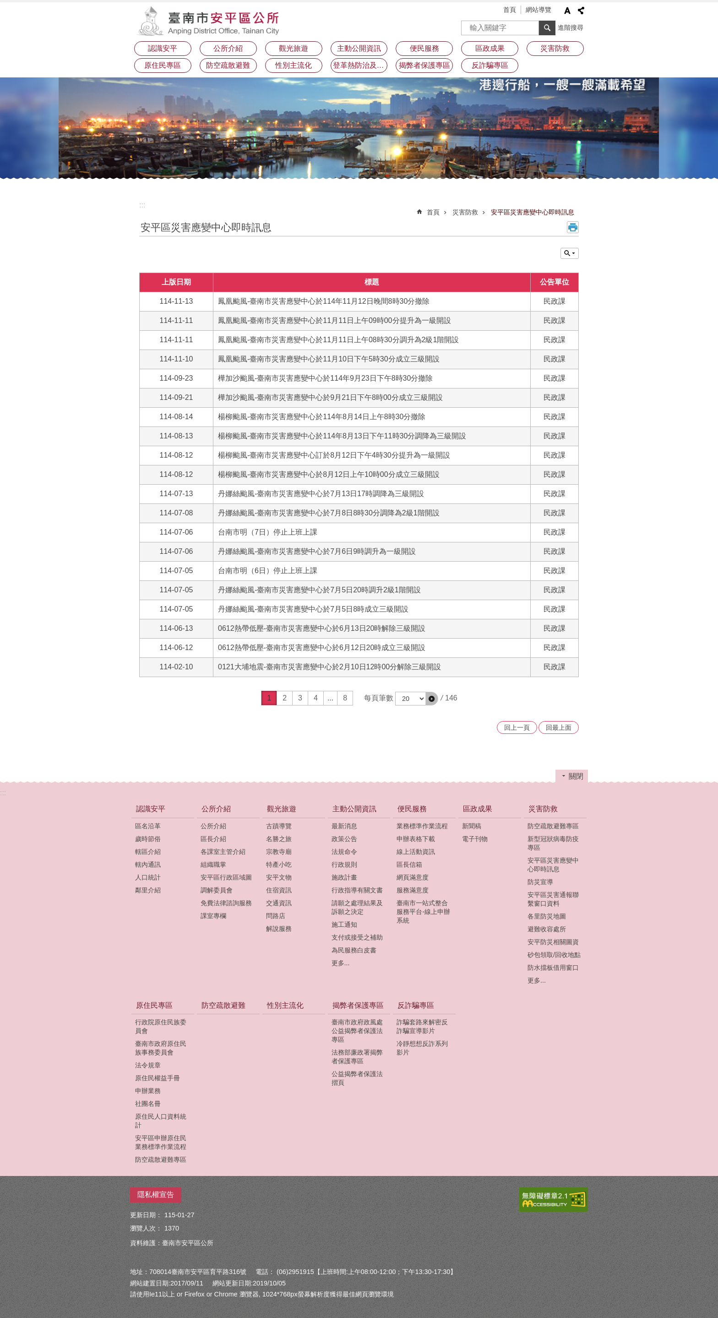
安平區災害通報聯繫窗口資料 (553, 899)
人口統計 (148, 877)
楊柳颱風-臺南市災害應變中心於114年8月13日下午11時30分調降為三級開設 (342, 436)
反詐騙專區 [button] (490, 65)
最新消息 (344, 826)
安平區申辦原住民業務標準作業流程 (160, 1142)
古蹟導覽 (279, 826)
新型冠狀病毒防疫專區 (553, 843)
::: (142, 205)
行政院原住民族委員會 (160, 1026)
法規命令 (344, 851)
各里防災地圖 (547, 916)
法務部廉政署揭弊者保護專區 (357, 1057)
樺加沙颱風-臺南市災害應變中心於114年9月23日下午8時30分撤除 (325, 378)
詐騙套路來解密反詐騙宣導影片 (422, 1026)
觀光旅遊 (281, 809)
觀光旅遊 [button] (293, 48)
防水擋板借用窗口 (553, 967)
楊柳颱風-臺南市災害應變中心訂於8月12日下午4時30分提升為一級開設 (334, 455)
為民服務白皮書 (354, 950)
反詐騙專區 (415, 1005)
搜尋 (468, 25)
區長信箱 (409, 864)
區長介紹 (213, 838)
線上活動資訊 (416, 851)
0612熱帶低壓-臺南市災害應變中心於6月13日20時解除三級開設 (321, 628)
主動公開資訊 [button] (359, 48)
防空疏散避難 (228, 65)
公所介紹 (216, 809)
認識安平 (150, 809)
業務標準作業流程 (422, 826)
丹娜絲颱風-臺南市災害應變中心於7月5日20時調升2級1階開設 (319, 590)
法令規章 (148, 1065)
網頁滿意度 (413, 877)
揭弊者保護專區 (358, 1005)
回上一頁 (517, 727)
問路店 (275, 915)
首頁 (509, 9)
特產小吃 (279, 864)
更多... (341, 963)
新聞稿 (471, 826)
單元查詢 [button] (569, 253)
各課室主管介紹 (223, 851)
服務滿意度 (413, 890)
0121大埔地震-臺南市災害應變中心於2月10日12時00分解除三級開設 (329, 667)
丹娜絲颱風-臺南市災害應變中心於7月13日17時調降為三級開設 (321, 494)
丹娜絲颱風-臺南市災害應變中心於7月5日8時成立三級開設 (313, 609)
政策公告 (344, 838)
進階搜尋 (570, 27)
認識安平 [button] (162, 48)
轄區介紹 (148, 851)
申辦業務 (148, 1090)
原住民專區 (154, 1005)
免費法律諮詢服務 (226, 903)
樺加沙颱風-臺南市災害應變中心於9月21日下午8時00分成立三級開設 (330, 397)
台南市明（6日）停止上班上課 (267, 570)
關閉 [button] (576, 776)
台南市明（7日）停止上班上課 (267, 532)
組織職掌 (213, 864)
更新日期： (146, 1215)
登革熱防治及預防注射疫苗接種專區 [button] (360, 65)
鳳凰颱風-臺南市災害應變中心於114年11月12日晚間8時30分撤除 (324, 301)
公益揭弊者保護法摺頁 (357, 1078)
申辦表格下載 (416, 838)
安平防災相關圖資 (553, 942)
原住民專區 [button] (162, 65)
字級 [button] (567, 10)
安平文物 (279, 877)
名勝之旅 (279, 838)
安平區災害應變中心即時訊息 (532, 212)
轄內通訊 (148, 864)
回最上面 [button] (558, 727)
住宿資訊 (279, 890)
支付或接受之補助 (357, 937)
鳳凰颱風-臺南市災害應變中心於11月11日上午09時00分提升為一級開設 (334, 320)
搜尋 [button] (547, 28)
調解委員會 (217, 890)
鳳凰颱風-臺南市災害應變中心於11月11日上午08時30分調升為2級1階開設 (338, 340)
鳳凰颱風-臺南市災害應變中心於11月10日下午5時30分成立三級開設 (329, 359)
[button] (431, 698)
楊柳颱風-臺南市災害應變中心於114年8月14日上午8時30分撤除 (321, 417)
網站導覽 (538, 9)
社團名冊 (148, 1103)
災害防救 (465, 212)
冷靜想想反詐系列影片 (422, 1048)
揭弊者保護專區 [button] (424, 65)
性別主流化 (293, 65)
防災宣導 (540, 882)
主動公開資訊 (354, 809)
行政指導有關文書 (357, 890)
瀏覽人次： (146, 1228)
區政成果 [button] (490, 48)
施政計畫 (344, 877)
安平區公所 (210, 20)
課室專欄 (213, 915)
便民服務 (412, 809)
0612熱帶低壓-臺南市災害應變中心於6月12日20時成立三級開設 (321, 647)
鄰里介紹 (148, 890)
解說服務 (279, 928)
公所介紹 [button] (228, 48)
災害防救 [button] (555, 48)
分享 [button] (581, 10)
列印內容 (573, 227)
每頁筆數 (378, 698)
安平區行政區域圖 (226, 877)
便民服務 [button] (424, 48)
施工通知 (344, 924)
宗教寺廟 (279, 851)
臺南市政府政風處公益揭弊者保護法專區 (357, 1030)
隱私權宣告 (155, 1194)
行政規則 (344, 864)
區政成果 (477, 809)
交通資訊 (279, 903)
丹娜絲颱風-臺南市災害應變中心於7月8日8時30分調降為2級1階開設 (329, 513)
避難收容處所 (547, 929)
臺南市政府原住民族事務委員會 (160, 1048)
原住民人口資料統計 (160, 1121)
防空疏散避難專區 (553, 826)
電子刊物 (475, 838)
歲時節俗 (148, 838)
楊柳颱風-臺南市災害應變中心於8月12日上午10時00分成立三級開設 (329, 474)
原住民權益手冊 (157, 1078)
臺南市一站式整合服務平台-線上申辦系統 (423, 911)
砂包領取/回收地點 (554, 954)
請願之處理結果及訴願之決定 (357, 907)
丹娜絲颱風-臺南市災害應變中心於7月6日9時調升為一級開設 (317, 551)
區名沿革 (148, 826)
